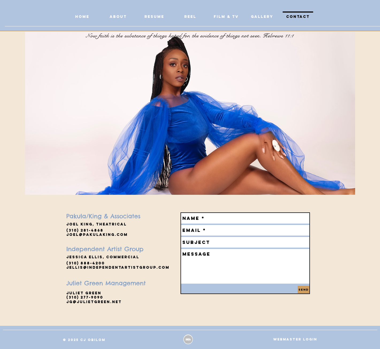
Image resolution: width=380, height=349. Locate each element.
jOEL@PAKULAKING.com (97, 234)
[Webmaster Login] (295, 339)
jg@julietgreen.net (94, 302)
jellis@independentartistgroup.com (118, 267)
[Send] (303, 290)
